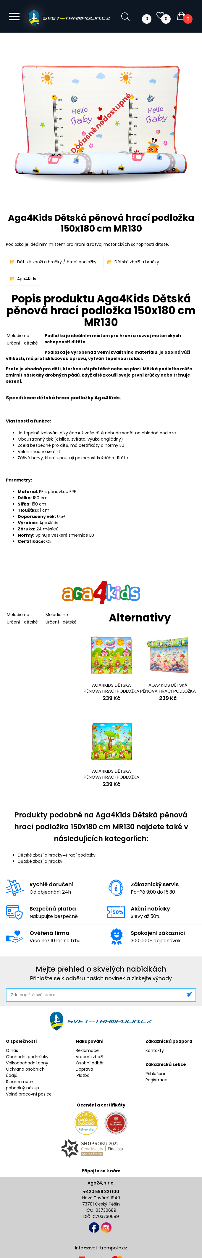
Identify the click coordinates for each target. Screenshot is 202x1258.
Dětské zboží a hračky (39, 262)
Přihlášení (155, 1074)
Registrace (156, 1080)
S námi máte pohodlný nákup (22, 1085)
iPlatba (83, 1075)
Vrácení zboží (89, 1057)
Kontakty (155, 1050)
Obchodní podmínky (27, 1057)
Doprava (84, 1069)
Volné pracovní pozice (29, 1094)
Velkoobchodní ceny (27, 1063)
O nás (12, 1050)
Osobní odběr (90, 1063)
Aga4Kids (26, 279)
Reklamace (87, 1050)
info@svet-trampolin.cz (101, 1248)
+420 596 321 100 (101, 1192)
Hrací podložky (81, 262)
